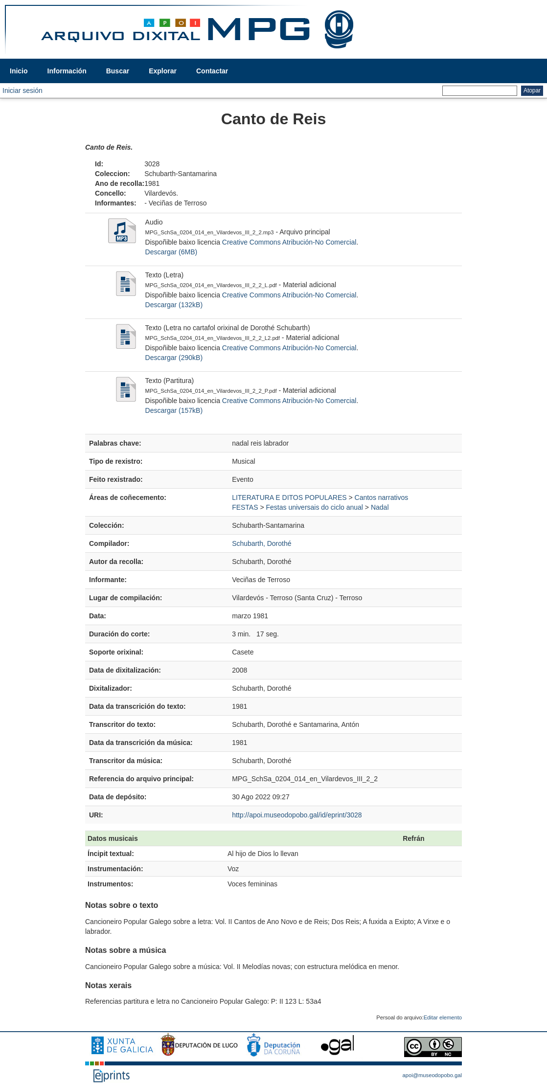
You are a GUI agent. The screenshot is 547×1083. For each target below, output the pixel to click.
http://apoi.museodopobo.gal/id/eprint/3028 (297, 815)
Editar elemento (443, 1017)
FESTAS (245, 507)
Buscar (117, 71)
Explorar (163, 71)
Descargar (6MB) (171, 252)
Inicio (19, 71)
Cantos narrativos (382, 497)
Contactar (212, 71)
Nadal (380, 507)
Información (67, 71)
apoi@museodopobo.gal (432, 1075)
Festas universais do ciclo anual (314, 507)
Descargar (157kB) (174, 410)
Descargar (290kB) (174, 357)
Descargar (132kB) (174, 305)
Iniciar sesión (22, 90)
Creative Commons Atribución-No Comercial (289, 242)
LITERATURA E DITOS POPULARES (289, 497)
